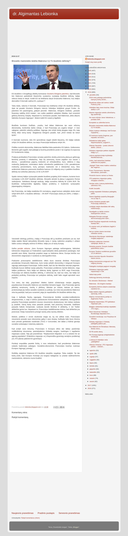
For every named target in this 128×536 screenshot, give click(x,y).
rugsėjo (92, 357)
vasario (92, 378)
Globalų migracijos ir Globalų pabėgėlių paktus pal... (99, 322)
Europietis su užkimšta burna (99, 122)
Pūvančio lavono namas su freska (101, 175)
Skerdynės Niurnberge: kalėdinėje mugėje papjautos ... (101, 237)
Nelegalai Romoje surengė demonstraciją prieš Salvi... (99, 217)
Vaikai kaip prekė (95, 274)
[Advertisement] (64, 36)
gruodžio (93, 95)
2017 (90, 385)
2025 (90, 70)
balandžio (93, 372)
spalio (92, 354)
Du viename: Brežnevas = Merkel (101, 281)
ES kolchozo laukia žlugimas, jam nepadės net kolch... (101, 136)
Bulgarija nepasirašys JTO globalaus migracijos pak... (102, 303)
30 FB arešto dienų (96, 332)
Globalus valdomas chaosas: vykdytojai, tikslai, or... (99, 242)
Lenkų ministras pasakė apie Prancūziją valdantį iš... (99, 202)
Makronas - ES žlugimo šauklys (100, 284)
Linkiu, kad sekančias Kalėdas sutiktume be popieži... (99, 161)
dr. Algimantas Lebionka (35, 13)
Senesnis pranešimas (69, 513)
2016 (90, 388)
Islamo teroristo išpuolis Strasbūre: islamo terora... (101, 257)
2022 (90, 80)
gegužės (93, 369)
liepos (92, 363)
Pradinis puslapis (46, 513)
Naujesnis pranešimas (23, 513)
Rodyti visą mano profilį (93, 62)
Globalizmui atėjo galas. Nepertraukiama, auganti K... (100, 141)
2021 (90, 83)
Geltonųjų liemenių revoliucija (99, 277)
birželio (92, 366)
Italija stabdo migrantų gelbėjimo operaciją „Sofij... (100, 293)
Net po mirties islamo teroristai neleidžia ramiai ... (100, 232)
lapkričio (93, 350)
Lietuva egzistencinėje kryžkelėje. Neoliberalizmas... (101, 156)
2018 (90, 92)
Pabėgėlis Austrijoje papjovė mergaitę (102, 266)
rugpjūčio (93, 360)
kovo (91, 375)
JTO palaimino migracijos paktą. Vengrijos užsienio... (100, 179)
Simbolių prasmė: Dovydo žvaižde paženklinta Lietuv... (101, 247)
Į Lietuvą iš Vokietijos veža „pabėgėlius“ (98, 341)
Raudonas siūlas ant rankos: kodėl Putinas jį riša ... (101, 103)
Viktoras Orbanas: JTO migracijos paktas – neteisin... (101, 345)
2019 (90, 89)
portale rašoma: (24, 248)
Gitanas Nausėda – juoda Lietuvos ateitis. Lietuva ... (101, 146)
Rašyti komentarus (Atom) (30, 518)
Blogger (76, 527)
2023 (90, 77)
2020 (90, 86)
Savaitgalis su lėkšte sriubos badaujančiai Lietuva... (99, 212)
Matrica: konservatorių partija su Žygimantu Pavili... (100, 297)
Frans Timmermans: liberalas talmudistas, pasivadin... (99, 171)
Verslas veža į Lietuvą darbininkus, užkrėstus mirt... (101, 184)
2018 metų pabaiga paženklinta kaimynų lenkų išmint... (100, 98)
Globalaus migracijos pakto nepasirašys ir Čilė (98, 270)
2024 (90, 74)
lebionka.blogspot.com (96, 59)
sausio (92, 381)
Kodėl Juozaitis (94, 188)
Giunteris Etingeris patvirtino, (58, 94)
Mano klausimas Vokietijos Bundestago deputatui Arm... (100, 313)
